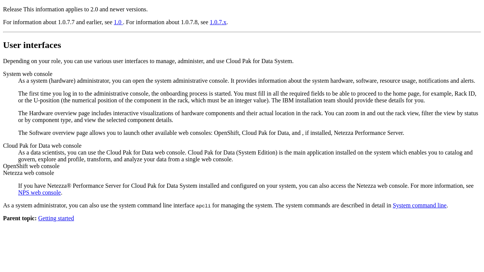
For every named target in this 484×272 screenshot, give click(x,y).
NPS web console (39, 192)
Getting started (56, 218)
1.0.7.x (218, 22)
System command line (420, 205)
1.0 (118, 22)
